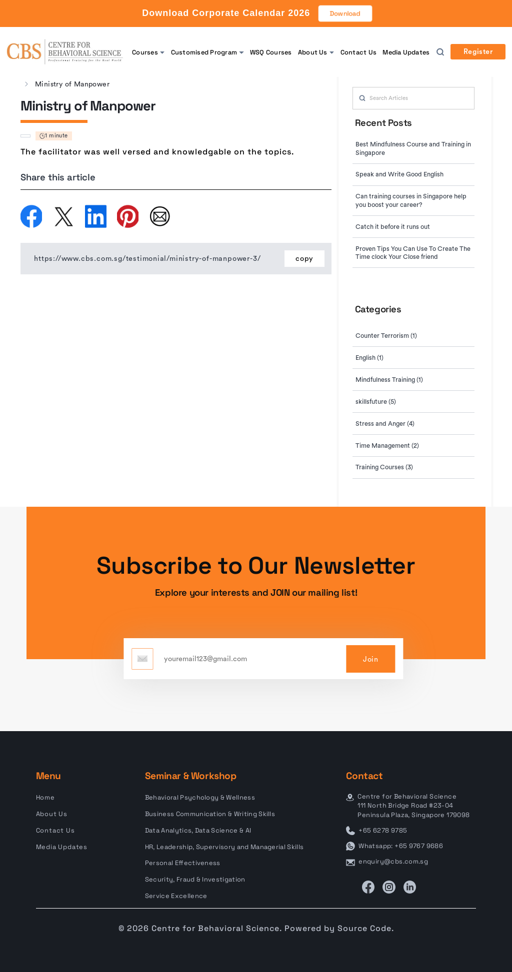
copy (305, 258)
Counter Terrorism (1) (386, 336)
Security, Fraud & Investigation (195, 879)
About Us (313, 52)
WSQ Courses (271, 52)
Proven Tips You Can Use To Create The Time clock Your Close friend (413, 253)
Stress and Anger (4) (385, 424)
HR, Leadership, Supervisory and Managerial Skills (224, 847)
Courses (145, 52)
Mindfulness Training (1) (389, 380)
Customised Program (204, 52)
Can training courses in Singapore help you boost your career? (411, 200)
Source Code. (366, 928)
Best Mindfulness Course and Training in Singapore (413, 148)
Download (345, 13)
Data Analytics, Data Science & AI (198, 830)
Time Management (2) (387, 446)
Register (478, 52)
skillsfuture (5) (376, 402)
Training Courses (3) (384, 467)
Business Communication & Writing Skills (210, 814)
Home (45, 797)
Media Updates (406, 52)
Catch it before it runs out (393, 227)
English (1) (370, 358)
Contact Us (358, 52)
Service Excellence (176, 896)
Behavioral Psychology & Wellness (200, 797)
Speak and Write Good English (400, 174)
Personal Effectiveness (182, 863)
